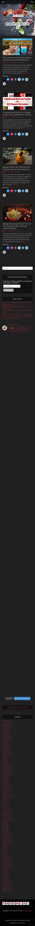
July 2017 (5, 847)
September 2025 (7, 720)
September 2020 (7, 774)
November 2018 (7, 815)
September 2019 (7, 795)
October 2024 (6, 722)
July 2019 (5, 799)
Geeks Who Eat (17, 920)
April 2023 (5, 730)
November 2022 (7, 736)
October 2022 (6, 738)
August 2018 (6, 821)
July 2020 (5, 778)
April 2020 (5, 782)
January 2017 (6, 859)
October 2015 (6, 888)
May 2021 (5, 762)
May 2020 (5, 780)
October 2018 (6, 817)
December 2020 (7, 768)
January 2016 (6, 883)
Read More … (26, 73)
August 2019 (6, 797)
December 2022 (7, 734)
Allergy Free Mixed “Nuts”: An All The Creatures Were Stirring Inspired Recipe (17, 226)
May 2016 (5, 875)
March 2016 (6, 879)
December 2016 (7, 861)
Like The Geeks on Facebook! (17, 707)
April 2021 (5, 764)
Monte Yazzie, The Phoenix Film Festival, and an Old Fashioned (16, 168)
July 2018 (5, 823)
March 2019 (6, 807)
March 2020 (6, 784)
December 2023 (7, 726)
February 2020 (6, 786)
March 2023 (6, 732)
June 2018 (5, 825)
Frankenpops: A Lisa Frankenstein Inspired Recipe (17, 314)
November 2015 (7, 886)
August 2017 (6, 845)
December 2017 (7, 837)
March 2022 (6, 746)
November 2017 (7, 839)
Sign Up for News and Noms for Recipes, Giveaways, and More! (17, 282)
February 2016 (6, 881)
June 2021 (5, 760)
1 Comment (16, 172)
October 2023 (6, 728)
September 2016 (7, 867)
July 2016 (5, 871)
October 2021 (6, 752)
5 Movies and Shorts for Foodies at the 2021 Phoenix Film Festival (17, 113)
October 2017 (6, 841)
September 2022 (7, 740)
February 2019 (6, 809)
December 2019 (7, 790)
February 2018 (6, 833)
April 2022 (5, 744)
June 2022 (5, 742)
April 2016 (5, 877)
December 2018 (7, 813)
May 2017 (5, 851)
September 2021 (7, 754)
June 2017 (5, 849)
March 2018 (6, 831)
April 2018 (5, 829)
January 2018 (6, 835)
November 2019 (7, 792)
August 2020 (6, 776)
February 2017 (6, 857)
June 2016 (5, 873)
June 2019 (5, 801)
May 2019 (5, 803)
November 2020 (7, 770)
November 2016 (7, 863)
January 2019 (6, 811)
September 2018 (7, 819)
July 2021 (5, 758)
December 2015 (7, 884)
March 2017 (6, 855)
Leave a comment (19, 62)
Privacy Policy (28, 910)
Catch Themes (22, 923)
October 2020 (6, 772)
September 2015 (7, 890)
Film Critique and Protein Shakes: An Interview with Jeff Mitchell (17, 58)
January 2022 (6, 748)
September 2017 (7, 843)
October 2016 (6, 865)
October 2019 (6, 793)
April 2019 (5, 805)
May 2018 (5, 827)
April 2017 (5, 853)
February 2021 (6, 766)
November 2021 (7, 750)
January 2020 (6, 788)
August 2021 (6, 756)
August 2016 (6, 869)
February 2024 (6, 724)
